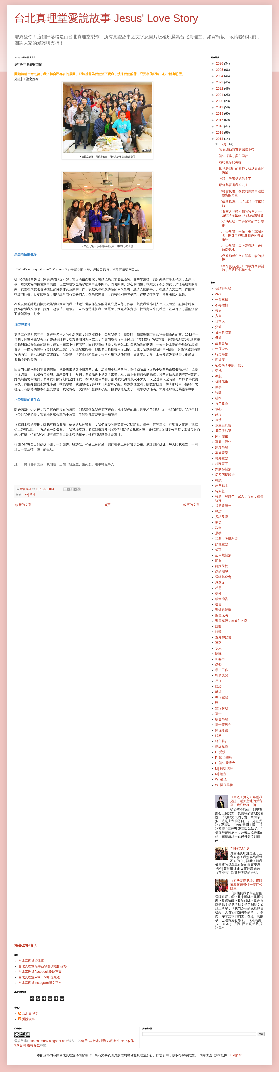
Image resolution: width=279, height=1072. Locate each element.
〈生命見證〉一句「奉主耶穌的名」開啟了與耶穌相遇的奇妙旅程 (241, 235)
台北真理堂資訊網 (31, 961)
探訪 (218, 511)
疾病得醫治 (223, 469)
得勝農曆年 (223, 506)
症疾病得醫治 (224, 474)
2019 (220, 107)
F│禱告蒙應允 (225, 763)
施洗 (218, 420)
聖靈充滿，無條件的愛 (231, 621)
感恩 (218, 588)
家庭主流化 (223, 442)
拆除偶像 (221, 381)
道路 (218, 642)
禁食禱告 (221, 599)
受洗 (218, 371)
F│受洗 (220, 752)
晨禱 (218, 533)
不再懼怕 (221, 305)
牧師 (218, 392)
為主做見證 (223, 425)
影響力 (220, 659)
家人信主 (221, 436)
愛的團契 (221, 571)
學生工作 (221, 670)
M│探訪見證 (224, 768)
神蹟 (218, 480)
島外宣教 (221, 458)
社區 (218, 398)
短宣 (218, 549)
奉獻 (218, 376)
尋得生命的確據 (230, 162)
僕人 (218, 648)
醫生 (218, 703)
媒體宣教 (221, 544)
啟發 (218, 522)
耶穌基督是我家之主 (233, 185)
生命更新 (221, 343)
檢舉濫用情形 (25, 945)
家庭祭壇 (221, 447)
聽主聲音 (221, 741)
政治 (218, 414)
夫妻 (218, 310)
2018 (220, 113)
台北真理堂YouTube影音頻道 (39, 977)
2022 (220, 88)
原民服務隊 (223, 431)
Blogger (235, 1055)
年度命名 (221, 349)
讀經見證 (221, 746)
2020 (220, 101)
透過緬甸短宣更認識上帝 (236, 149)
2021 (220, 95)
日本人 (220, 321)
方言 (218, 316)
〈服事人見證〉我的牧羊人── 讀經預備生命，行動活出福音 (241, 213)
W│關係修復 (224, 785)
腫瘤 (218, 626)
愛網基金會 (223, 577)
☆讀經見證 (223, 288)
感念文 (220, 582)
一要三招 (221, 299)
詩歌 (218, 631)
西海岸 (220, 359)
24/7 (218, 294)
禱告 (218, 714)
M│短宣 (220, 774)
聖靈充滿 (221, 615)
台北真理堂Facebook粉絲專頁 (40, 971)
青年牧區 (221, 403)
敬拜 (218, 593)
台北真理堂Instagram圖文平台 (40, 983)
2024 (220, 76)
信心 (218, 409)
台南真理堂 (223, 332)
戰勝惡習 (221, 675)
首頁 (107, 505)
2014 (220, 139)
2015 (220, 132)
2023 (220, 82)
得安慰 (220, 491)
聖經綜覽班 (223, 610)
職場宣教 (221, 697)
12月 (223, 144)
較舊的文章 (191, 505)
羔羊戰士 (221, 485)
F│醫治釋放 (223, 757)
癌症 (218, 681)
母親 (218, 338)
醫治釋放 (221, 708)
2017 (220, 120)
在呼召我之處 (239, 848)
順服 (218, 560)
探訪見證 (221, 517)
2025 (220, 70)
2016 (220, 126)
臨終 (218, 686)
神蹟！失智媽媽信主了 (235, 178)
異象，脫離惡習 (226, 538)
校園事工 (221, 464)
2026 (220, 63)
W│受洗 (30, 494)
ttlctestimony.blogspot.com (49, 1041)
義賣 (218, 604)
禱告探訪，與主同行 (233, 156)
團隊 (218, 653)
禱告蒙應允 (223, 724)
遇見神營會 (223, 637)
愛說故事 (28, 1019)
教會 (218, 528)
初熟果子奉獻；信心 (229, 365)
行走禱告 (221, 354)
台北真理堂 (30, 1013)
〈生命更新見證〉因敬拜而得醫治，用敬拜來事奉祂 (241, 268)
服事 (218, 387)
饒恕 (218, 735)
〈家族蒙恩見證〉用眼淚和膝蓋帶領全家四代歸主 (246, 884)
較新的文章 (23, 505)
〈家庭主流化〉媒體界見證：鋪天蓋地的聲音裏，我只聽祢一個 (246, 801)
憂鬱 (218, 664)
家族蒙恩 (221, 453)
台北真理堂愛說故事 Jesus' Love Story (106, 18)
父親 (218, 327)
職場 (218, 692)
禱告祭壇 (221, 719)
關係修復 (221, 730)
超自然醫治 (223, 555)
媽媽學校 (221, 566)
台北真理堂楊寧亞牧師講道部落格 (42, 966)
